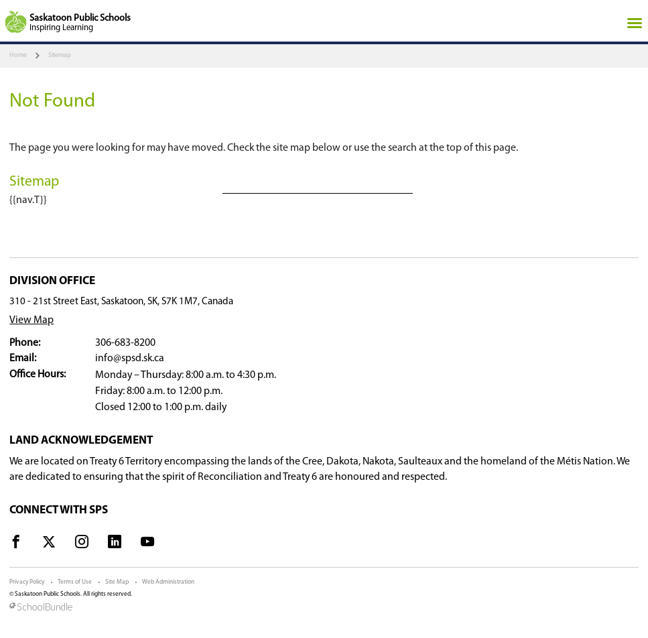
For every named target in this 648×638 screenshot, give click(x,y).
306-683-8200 (125, 343)
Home (18, 55)
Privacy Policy (26, 582)
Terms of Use (75, 582)
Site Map (117, 582)
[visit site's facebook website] (16, 544)
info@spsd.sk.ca (129, 358)
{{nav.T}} (28, 200)
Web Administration (168, 582)
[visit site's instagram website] (81, 544)
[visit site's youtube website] (147, 544)
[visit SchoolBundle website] (323, 608)
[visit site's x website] (49, 544)
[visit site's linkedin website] (114, 544)
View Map (31, 320)
